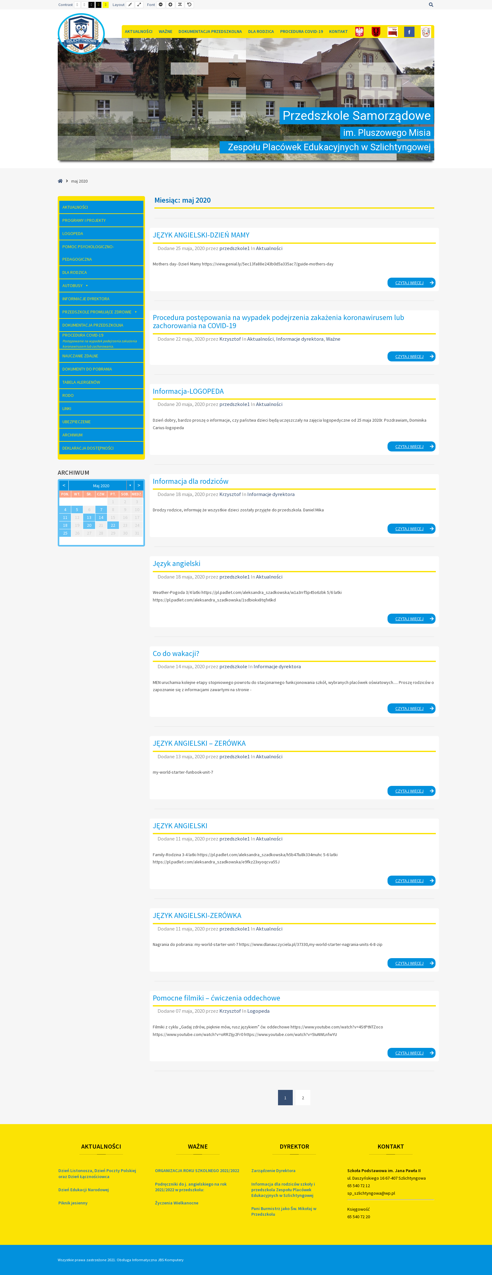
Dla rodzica (261, 31)
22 (113, 525)
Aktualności (138, 31)
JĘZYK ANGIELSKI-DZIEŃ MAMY (201, 235)
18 (65, 525)
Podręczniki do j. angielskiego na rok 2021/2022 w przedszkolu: (191, 1186)
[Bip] (392, 31)
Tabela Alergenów (81, 382)
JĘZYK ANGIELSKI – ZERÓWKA (199, 743)
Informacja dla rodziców (190, 481)
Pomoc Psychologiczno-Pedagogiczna (88, 253)
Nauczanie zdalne (80, 356)
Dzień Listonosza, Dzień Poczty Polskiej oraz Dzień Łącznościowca (97, 1173)
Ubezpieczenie (76, 421)
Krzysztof (230, 338)
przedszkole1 (235, 248)
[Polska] (359, 31)
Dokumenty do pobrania (87, 369)
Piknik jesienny (73, 1203)
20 (89, 525)
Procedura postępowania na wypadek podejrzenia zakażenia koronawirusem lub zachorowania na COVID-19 (278, 321)
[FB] (409, 31)
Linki (66, 408)
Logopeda (258, 1010)
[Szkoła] (426, 31)
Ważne (165, 31)
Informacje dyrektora (300, 338)
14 (101, 517)
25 (65, 533)
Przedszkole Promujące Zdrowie (100, 312)
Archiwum (72, 435)
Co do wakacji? (176, 653)
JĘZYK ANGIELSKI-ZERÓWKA (197, 915)
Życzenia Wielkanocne (176, 1203)
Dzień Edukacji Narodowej (83, 1189)
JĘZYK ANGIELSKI (180, 825)
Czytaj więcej (415, 283)
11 (65, 517)
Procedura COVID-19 (301, 31)
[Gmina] (376, 31)
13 (89, 517)
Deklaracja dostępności (88, 448)
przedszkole (233, 666)
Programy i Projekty (84, 220)
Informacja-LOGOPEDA (188, 391)
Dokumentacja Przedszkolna (210, 31)
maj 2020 (101, 485)
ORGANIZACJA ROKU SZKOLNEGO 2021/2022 (197, 1170)
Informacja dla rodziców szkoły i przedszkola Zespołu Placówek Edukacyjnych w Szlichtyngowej (283, 1189)
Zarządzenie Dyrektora (273, 1170)
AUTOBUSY (75, 285)
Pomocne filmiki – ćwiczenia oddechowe (216, 998)
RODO (68, 395)
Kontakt (338, 31)
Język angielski (177, 563)
